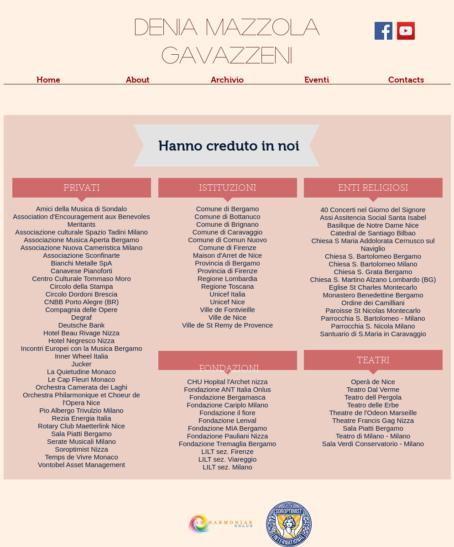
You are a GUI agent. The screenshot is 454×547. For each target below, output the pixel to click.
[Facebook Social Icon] (383, 31)
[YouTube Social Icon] (406, 31)
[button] (138, 83)
